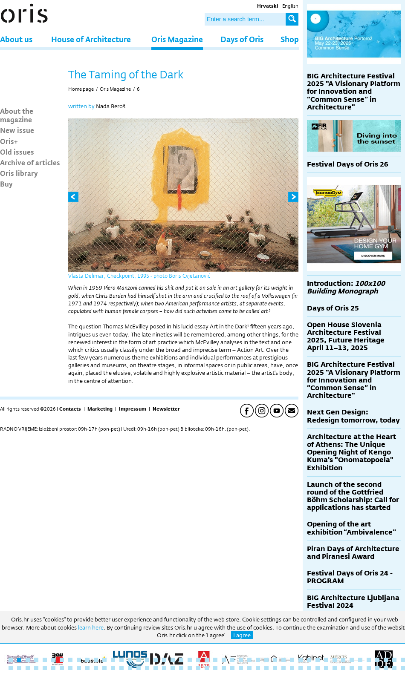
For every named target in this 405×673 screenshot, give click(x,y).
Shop (290, 39)
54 (62, 668)
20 (173, 660)
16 (138, 660)
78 (266, 668)
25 (215, 660)
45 (386, 660)
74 (232, 668)
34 (292, 660)
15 (130, 660)
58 (96, 668)
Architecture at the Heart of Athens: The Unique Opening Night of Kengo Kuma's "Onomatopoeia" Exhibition (351, 452)
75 (241, 668)
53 (53, 668)
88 (352, 668)
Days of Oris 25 (333, 308)
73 (224, 668)
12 (104, 660)
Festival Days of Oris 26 (347, 164)
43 (369, 660)
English (290, 6)
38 (326, 660)
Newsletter (166, 409)
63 (138, 668)
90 (369, 668)
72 (215, 668)
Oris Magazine (177, 39)
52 (45, 668)
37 (317, 660)
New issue (17, 130)
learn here (91, 627)
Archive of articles (30, 162)
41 (352, 660)
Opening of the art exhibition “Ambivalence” (351, 528)
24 (207, 660)
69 (190, 668)
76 (249, 668)
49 (19, 668)
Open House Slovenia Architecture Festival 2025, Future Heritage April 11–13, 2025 (346, 336)
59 (104, 668)
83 (309, 668)
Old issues (17, 152)
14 (121, 660)
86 (335, 668)
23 (198, 660)
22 (190, 660)
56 (79, 668)
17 (147, 660)
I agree (242, 635)
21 (181, 660)
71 (207, 668)
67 (173, 668)
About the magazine (16, 115)
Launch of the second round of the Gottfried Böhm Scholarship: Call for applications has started (353, 496)
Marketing (100, 409)
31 (266, 660)
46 (394, 660)
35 (300, 660)
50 (28, 668)
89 (360, 668)
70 (198, 668)
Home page (81, 89)
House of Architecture (91, 39)
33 (283, 660)
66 (164, 668)
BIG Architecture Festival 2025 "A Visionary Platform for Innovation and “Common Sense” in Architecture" (353, 92)
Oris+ (9, 141)
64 (147, 668)
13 (113, 660)
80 (283, 668)
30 (258, 660)
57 (87, 668)
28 (241, 660)
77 (258, 668)
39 (335, 660)
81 (292, 668)
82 (300, 668)
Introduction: (346, 287)
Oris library (19, 173)
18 (155, 660)
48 (11, 668)
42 (360, 660)
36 (309, 660)
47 (403, 660)
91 (377, 668)
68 (181, 668)
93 (394, 668)
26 (224, 660)
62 (130, 668)
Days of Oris (241, 39)
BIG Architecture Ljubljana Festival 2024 (353, 601)
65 (155, 668)
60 (113, 668)
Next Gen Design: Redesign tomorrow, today (353, 416)
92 (386, 668)
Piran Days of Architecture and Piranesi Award (353, 552)
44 (377, 660)
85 (326, 668)
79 (275, 668)
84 (317, 668)
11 (96, 660)
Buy (6, 183)
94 (403, 668)
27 (232, 660)
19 (164, 660)
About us (16, 39)
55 (70, 668)
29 (249, 660)
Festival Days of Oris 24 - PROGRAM (350, 577)
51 (36, 668)
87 (343, 668)
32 (275, 660)
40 (343, 660)
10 (87, 660)
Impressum (132, 409)
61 (121, 668)
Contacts (70, 409)
